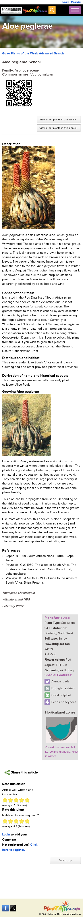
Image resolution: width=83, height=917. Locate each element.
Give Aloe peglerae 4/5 (21, 800)
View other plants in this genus (58, 128)
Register (76, 2)
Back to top (65, 860)
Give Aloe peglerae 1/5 (5, 800)
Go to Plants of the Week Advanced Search (33, 53)
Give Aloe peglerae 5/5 (27, 800)
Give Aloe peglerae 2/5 (10, 800)
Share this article (21, 772)
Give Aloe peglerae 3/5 (16, 800)
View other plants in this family (57, 119)
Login (65, 2)
